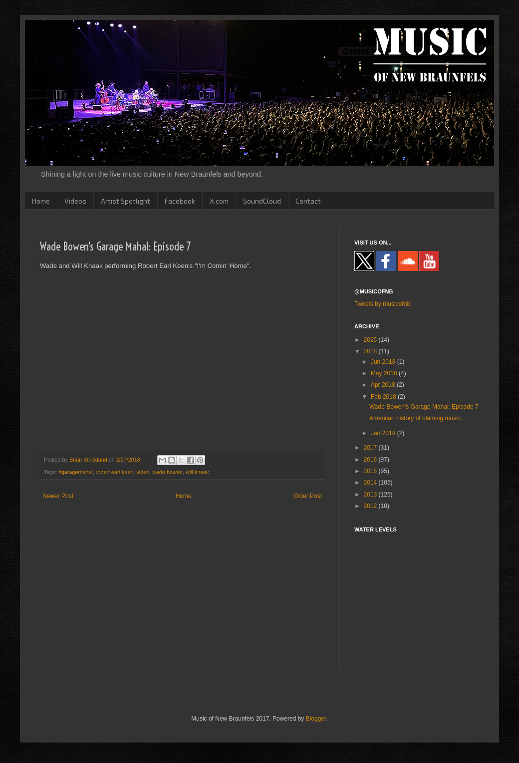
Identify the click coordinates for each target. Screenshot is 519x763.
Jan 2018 (384, 433)
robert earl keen (115, 472)
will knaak (197, 472)
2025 (371, 339)
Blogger (316, 718)
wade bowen (167, 472)
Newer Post (57, 496)
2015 (371, 471)
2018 (371, 351)
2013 (371, 494)
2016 (371, 459)
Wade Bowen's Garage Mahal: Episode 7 (424, 406)
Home (41, 201)
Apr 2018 (384, 384)
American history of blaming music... (417, 418)
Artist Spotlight (125, 201)
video (142, 472)
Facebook (180, 201)
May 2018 (385, 373)
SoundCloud (262, 201)
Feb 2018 (384, 396)
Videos (75, 201)
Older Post (307, 496)
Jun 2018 (384, 361)
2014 (371, 482)
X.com (219, 201)
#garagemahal (75, 472)
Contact (308, 201)
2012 (371, 506)
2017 (371, 447)
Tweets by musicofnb (382, 303)
